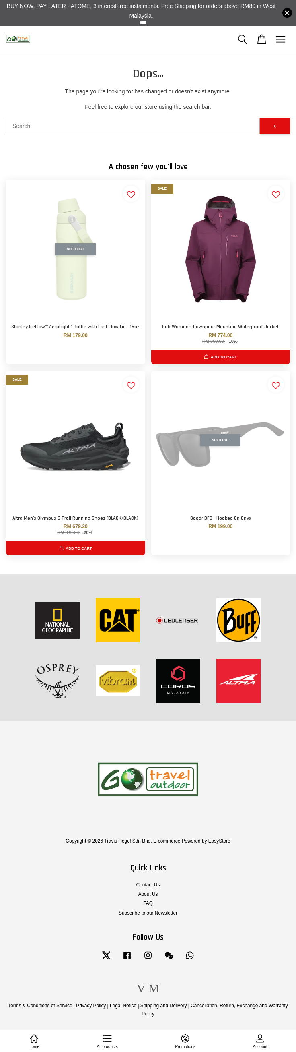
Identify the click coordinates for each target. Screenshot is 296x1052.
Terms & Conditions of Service (40, 1006)
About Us (148, 894)
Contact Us (148, 885)
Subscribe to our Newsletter (148, 913)
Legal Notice (123, 1006)
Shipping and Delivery (163, 1006)
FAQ (148, 903)
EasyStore (219, 841)
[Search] (133, 126)
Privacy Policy (91, 1006)
